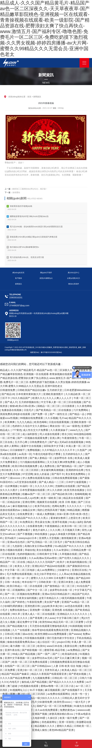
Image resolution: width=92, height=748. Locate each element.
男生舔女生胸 (9, 529)
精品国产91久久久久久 (35, 422)
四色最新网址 (39, 737)
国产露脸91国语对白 (17, 486)
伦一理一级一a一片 (40, 586)
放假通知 (16, 192)
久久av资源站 (56, 558)
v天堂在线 (67, 633)
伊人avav (20, 630)
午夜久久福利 (50, 609)
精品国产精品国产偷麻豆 (43, 685)
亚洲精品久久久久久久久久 (39, 626)
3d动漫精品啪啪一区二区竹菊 (60, 438)
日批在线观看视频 (16, 426)
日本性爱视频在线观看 (57, 494)
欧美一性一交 (44, 710)
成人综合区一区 (41, 653)
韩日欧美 (13, 474)
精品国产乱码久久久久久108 (40, 606)
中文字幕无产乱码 (31, 601)
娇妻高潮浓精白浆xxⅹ (44, 729)
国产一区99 (74, 733)
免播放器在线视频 (46, 410)
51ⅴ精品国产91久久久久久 (60, 554)
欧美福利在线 (78, 665)
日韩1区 (86, 641)
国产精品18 (24, 394)
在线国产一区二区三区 (34, 677)
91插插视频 (56, 638)
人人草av (84, 581)
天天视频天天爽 (47, 538)
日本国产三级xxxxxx (22, 482)
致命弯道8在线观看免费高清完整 (35, 641)
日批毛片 (63, 410)
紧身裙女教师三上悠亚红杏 (31, 526)
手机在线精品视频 (78, 650)
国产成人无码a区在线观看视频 (46, 445)
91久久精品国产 (41, 398)
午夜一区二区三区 (16, 402)
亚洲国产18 (69, 534)
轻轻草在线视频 (73, 638)
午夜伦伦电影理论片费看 (40, 458)
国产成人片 (34, 402)
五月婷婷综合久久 (67, 458)
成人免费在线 (49, 470)
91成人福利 (44, 529)
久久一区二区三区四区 (34, 474)
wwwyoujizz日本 (10, 546)
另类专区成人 (76, 681)
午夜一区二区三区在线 (67, 442)
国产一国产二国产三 (56, 665)
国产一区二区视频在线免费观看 (63, 601)
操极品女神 (76, 514)
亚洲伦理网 (66, 506)
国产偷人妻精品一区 (38, 462)
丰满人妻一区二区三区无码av (65, 450)
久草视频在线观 (68, 561)
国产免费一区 (78, 414)
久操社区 (39, 733)
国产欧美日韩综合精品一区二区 (70, 549)
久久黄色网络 (25, 410)
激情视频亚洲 (53, 546)
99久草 (72, 621)
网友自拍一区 (18, 430)
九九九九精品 (71, 422)
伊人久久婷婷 (80, 494)
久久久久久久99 (67, 490)
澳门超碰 (55, 697)
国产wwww (62, 645)
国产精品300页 (19, 589)
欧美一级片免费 (56, 733)
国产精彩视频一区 (36, 661)
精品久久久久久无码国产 (48, 569)
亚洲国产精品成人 (54, 430)
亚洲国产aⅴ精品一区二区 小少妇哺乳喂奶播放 (46, 613)
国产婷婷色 (67, 609)
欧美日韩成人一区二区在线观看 (55, 593)
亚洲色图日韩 (83, 613)
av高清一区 (16, 458)
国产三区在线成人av (39, 510)
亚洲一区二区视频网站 (47, 598)
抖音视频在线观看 (23, 650)
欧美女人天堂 (34, 574)
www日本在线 (54, 658)
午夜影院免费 (83, 609)
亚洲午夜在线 (15, 661)
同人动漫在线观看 (18, 438)
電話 (46, 744)
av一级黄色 (35, 430)
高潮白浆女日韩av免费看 (28, 554)
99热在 (70, 445)
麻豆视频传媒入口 (64, 510)
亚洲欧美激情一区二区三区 (44, 426)
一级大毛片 (50, 717)
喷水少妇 (36, 438)
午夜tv (19, 581)
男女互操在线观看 (18, 566)
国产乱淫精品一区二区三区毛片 (31, 549)
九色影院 (5, 554)
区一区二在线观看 (73, 713)
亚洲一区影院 (57, 737)
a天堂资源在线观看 (42, 486)
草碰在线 (23, 558)
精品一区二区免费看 (26, 681)
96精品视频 (33, 517)
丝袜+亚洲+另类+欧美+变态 (34, 522)
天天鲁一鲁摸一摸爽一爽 (57, 705)
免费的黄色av (47, 725)
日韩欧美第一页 (74, 589)
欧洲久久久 (58, 398)
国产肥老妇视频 (17, 690)
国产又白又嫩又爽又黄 (78, 670)
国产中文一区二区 (73, 598)
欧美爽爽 (56, 422)
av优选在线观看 (35, 618)
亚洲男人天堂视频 (32, 546)
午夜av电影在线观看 (70, 729)
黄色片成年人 (15, 538)
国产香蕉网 (7, 630)
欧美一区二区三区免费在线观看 (43, 673)
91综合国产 (25, 598)
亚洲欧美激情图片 (72, 394)
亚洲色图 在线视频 (26, 621)
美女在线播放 (38, 558)
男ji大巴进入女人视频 (66, 630)
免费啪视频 (20, 454)
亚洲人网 (28, 442)
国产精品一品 (26, 418)
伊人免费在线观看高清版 (51, 482)
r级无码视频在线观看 (28, 609)
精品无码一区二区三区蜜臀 (43, 633)
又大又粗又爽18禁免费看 (62, 466)
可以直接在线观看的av (54, 514)
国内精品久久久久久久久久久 (69, 529)
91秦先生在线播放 (59, 722)
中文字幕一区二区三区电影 (34, 578)
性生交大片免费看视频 (18, 477)
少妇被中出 (79, 578)
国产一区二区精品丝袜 (44, 506)
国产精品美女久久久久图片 (26, 494)
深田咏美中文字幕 (35, 450)
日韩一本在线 (38, 589)
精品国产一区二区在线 (18, 569)
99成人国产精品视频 (30, 665)
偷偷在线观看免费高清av (15, 653)
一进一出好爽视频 (29, 490)
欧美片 (69, 569)
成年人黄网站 (84, 445)
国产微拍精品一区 (70, 470)
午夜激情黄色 (44, 442)
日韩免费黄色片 (17, 445)
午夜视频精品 (23, 534)
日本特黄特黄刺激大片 (45, 394)
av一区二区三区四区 (43, 701)
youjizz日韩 (58, 653)
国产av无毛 (60, 522)
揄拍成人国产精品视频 (73, 693)
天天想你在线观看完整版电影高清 (27, 638)
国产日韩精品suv (59, 677)
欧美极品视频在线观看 (13, 586)
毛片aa (16, 422)
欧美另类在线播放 (11, 497)
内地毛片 (52, 693)
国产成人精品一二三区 (69, 486)
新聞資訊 (37, 97)
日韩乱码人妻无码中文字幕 (45, 713)
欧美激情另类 (15, 462)
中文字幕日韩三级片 (40, 630)
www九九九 (43, 434)
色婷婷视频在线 (24, 561)
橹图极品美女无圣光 (54, 517)
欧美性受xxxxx (32, 717)
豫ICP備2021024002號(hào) (51, 352)
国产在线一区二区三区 (65, 434)
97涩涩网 (38, 477)
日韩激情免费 (8, 390)
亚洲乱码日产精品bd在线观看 (61, 574)
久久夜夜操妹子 (24, 434)
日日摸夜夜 (8, 410)
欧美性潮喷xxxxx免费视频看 (38, 645)
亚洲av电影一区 (72, 546)
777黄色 (71, 430)
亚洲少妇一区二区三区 (52, 681)
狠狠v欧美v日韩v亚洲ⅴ (52, 406)
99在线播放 (22, 542)
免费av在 (76, 645)
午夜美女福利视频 (70, 606)
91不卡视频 (85, 701)
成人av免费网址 (61, 578)
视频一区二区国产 (12, 673)
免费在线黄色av (71, 618)
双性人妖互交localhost (72, 538)
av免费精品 (80, 661)
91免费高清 (84, 526)
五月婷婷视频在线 (54, 402)
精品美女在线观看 (18, 506)
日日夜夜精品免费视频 (36, 497)
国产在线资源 (29, 406)
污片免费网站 (26, 414)
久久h (42, 693)
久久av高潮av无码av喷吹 (45, 566)
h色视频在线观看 (72, 697)
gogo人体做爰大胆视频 (45, 542)
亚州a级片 (84, 542)
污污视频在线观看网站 (31, 466)
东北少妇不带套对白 (65, 581)
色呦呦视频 (22, 502)
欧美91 (40, 658)
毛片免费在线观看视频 (38, 581)
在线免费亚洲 (76, 517)
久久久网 (31, 538)
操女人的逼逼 (54, 477)
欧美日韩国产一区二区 (62, 526)
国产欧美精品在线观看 (52, 621)
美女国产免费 (9, 613)
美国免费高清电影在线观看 (52, 414)
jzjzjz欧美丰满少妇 (12, 618)
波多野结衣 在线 (61, 462)
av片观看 (42, 697)
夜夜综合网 (71, 658)
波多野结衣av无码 (52, 670)
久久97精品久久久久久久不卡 (45, 454)
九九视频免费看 (74, 690)
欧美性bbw (19, 633)
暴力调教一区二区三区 (21, 658)
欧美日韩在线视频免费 (26, 470)
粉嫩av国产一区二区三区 (67, 497)
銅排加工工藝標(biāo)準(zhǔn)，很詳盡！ (30, 189)
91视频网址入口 (67, 701)
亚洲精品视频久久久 (68, 641)
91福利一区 (48, 490)
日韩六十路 (30, 693)
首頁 (29, 97)
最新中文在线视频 (12, 450)
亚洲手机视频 (27, 529)
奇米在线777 (56, 589)
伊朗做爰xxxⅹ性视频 (48, 418)
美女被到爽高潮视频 (61, 474)
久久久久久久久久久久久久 (73, 626)
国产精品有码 (68, 542)
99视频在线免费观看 (74, 418)
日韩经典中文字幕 (47, 561)
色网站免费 (12, 514)
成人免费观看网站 (23, 593)
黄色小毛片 (53, 618)
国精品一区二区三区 (79, 406)
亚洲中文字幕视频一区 (26, 670)
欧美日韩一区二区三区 (46, 534)
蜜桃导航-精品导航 (60, 661)
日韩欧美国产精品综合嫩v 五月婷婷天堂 (42, 390)
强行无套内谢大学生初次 (51, 650)
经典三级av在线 (9, 645)
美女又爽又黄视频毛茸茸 (69, 710)
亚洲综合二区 (15, 574)
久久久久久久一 (29, 514)
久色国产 (70, 454)
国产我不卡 (70, 477)
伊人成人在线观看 (69, 717)
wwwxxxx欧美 (65, 725)
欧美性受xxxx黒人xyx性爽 (58, 502)
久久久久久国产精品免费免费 (45, 690)
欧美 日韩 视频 (16, 510)
